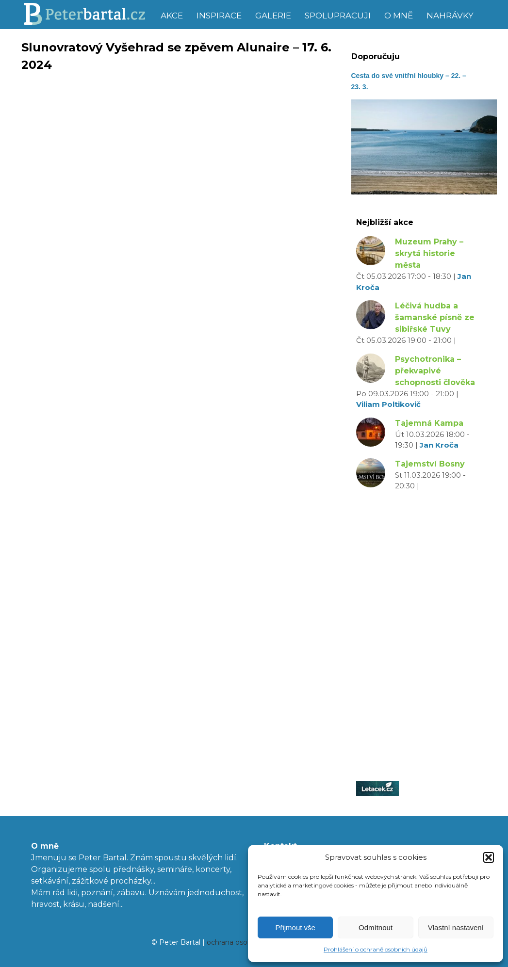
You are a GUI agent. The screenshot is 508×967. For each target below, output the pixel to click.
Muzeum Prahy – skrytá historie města (429, 253)
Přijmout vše (295, 927)
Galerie (273, 15)
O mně (398, 15)
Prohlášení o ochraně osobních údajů (375, 949)
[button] (488, 857)
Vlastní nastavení (456, 927)
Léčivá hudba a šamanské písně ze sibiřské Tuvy (435, 317)
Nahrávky (450, 15)
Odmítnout (376, 927)
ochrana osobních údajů (246, 942)
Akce (172, 15)
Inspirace (219, 15)
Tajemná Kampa (429, 423)
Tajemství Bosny (430, 463)
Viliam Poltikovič (388, 404)
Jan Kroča (439, 445)
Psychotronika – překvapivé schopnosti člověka (435, 371)
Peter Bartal (88, 14)
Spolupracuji (338, 15)
